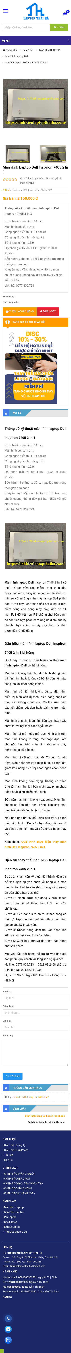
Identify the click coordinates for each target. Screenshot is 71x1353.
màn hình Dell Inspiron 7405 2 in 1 (31, 1097)
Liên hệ (7, 1159)
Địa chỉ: (7, 1021)
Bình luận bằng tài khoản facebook (45, 1116)
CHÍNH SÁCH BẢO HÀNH (17, 1188)
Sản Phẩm (28, 50)
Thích (7, 190)
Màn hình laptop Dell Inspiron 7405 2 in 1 (26, 62)
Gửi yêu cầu (13, 1076)
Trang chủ (11, 50)
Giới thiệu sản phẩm (15, 1150)
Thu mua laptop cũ (15, 1231)
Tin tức (8, 1154)
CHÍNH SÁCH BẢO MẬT (16, 1178)
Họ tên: (7, 991)
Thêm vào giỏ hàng (20, 311)
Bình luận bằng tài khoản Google (46, 1122)
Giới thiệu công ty (14, 1145)
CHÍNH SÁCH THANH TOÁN (19, 1193)
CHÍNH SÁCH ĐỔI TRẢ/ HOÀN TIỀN (23, 1183)
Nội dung (8, 1035)
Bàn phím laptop (13, 1212)
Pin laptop (9, 1217)
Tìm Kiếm (59, 27)
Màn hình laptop (13, 1207)
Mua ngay (48, 311)
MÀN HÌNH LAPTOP (49, 50)
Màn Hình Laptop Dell (16, 56)
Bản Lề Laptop (12, 1226)
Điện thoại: (9, 1006)
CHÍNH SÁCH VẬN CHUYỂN (18, 1173)
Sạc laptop (10, 1221)
